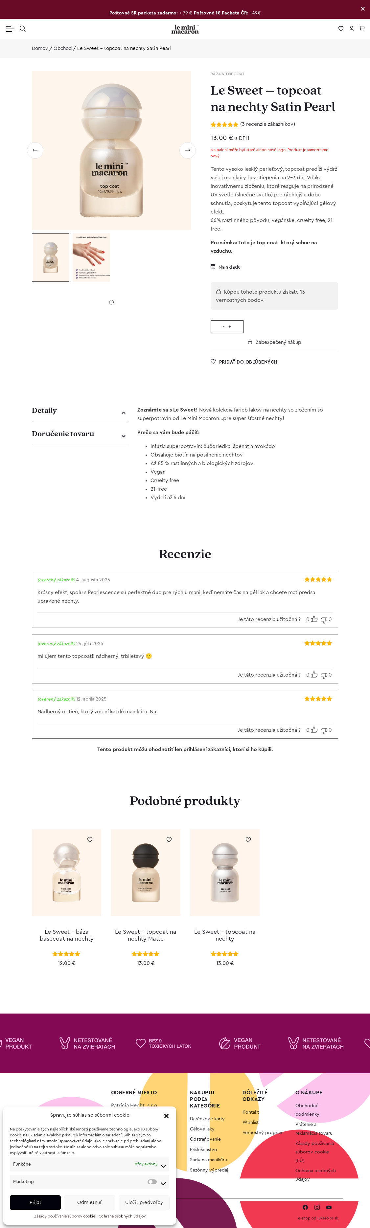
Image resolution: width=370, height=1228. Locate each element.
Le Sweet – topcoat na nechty (225, 935)
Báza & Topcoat (228, 74)
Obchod (63, 48)
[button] (166, 1115)
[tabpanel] (50, 257)
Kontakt (251, 1112)
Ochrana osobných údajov (122, 1216)
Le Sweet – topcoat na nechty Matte (145, 935)
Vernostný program (263, 1132)
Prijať (35, 1202)
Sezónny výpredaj (209, 1170)
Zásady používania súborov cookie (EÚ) (314, 1152)
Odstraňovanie (205, 1139)
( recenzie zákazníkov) (267, 124)
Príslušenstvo (203, 1150)
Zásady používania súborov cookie (64, 1216)
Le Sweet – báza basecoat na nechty (67, 935)
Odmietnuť (89, 1202)
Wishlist (251, 1122)
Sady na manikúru (208, 1160)
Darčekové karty (207, 1119)
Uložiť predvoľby (144, 1202)
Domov (40, 48)
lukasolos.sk (327, 1218)
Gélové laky (202, 1129)
